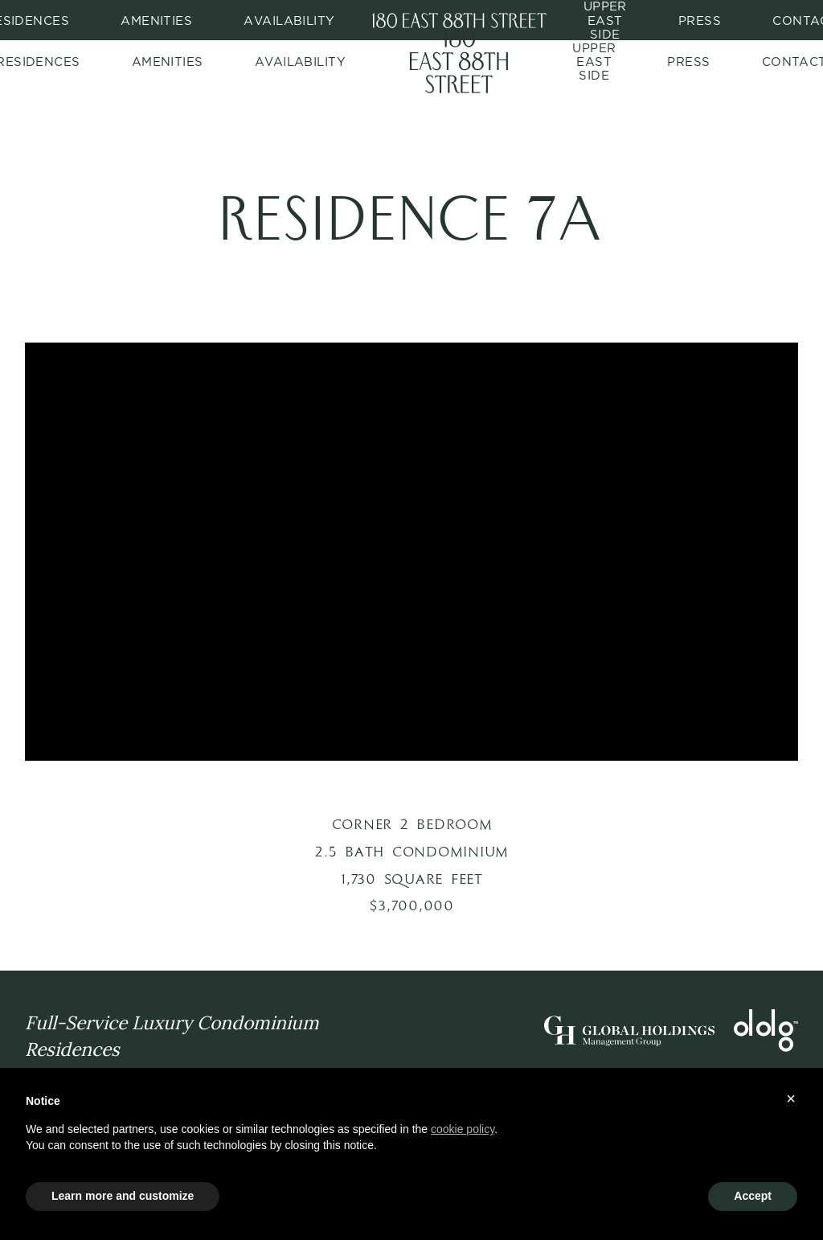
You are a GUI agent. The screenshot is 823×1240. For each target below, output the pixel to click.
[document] (411, 1137)
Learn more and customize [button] (122, 1195)
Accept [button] (753, 1195)
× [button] (791, 1098)
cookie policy (462, 1129)
